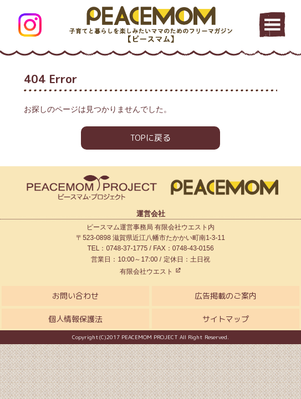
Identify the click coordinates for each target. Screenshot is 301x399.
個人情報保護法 (75, 319)
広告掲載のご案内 (226, 295)
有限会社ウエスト (150, 271)
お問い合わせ (75, 295)
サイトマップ (225, 319)
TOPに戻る (150, 138)
